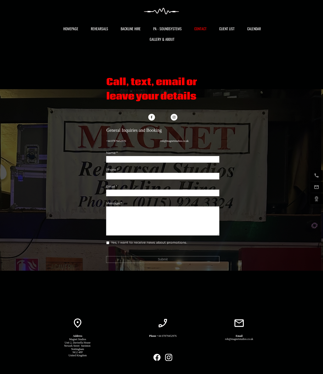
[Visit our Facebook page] (151, 117)
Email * (111, 186)
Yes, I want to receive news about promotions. (149, 242)
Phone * (112, 170)
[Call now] (316, 175)
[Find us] (316, 198)
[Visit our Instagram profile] (174, 117)
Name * (112, 153)
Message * (114, 203)
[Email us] (316, 187)
